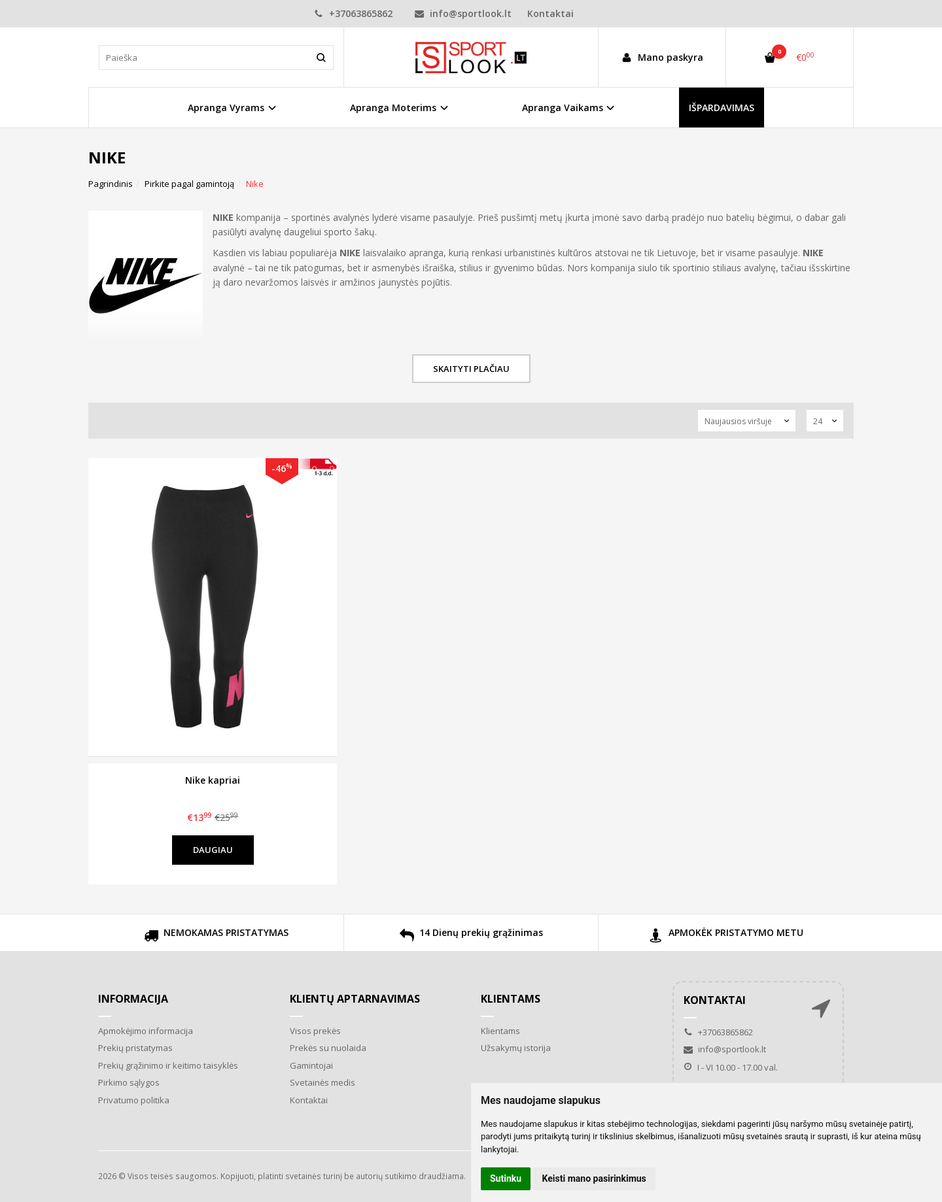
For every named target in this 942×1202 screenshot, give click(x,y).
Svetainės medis (322, 1082)
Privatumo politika (133, 1100)
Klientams (510, 999)
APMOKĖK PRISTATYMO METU (726, 937)
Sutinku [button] (505, 1178)
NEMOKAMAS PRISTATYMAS (216, 937)
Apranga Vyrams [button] (226, 107)
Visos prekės (315, 1031)
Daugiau (213, 850)
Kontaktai (550, 13)
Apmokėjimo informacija (145, 1031)
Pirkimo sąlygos (129, 1082)
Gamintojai (311, 1065)
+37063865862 (353, 13)
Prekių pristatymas (135, 1048)
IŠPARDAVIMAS (721, 107)
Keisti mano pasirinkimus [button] (594, 1178)
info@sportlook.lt (463, 13)
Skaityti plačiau (471, 369)
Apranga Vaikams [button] (562, 107)
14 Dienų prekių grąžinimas (471, 937)
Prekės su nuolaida (328, 1048)
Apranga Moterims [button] (393, 107)
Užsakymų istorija (516, 1048)
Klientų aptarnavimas (355, 999)
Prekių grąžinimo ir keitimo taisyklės (168, 1065)
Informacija (133, 999)
